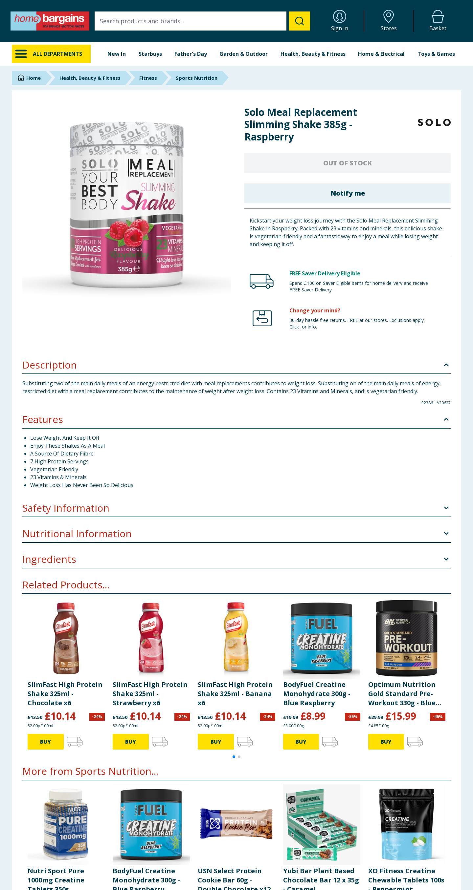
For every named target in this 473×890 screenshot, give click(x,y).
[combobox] (202, 21)
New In (116, 53)
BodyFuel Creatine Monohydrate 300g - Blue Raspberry (316, 693)
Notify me (347, 193)
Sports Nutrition (196, 77)
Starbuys (150, 53)
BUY (45, 741)
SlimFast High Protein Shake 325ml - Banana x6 (235, 693)
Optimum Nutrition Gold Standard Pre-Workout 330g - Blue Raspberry (402, 694)
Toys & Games (436, 53)
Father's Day (190, 53)
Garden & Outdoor (243, 53)
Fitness (148, 77)
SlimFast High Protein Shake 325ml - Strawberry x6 (150, 693)
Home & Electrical (381, 53)
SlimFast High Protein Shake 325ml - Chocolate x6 (65, 693)
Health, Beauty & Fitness (313, 53)
